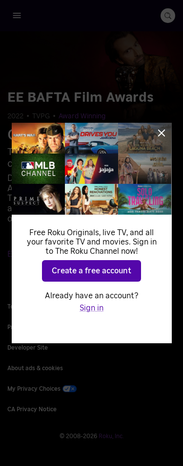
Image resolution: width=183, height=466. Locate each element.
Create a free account (91, 271)
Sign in (91, 308)
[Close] (161, 133)
